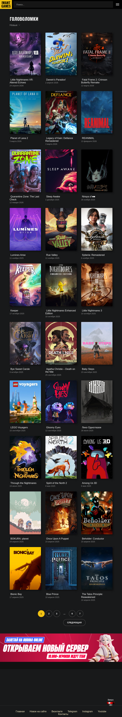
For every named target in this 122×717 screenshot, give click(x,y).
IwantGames (6, 4)
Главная (14, 711)
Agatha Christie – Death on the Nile (60, 392)
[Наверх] (111, 704)
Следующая (74, 659)
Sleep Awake (51, 207)
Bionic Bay (15, 631)
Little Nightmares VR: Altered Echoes (24, 84)
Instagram (79, 711)
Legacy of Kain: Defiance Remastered (57, 146)
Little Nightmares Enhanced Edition (59, 330)
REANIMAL (87, 145)
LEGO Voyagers (18, 453)
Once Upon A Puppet (55, 571)
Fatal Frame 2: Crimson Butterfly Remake (93, 84)
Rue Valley (50, 269)
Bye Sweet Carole (19, 391)
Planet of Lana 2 (18, 145)
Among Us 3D (88, 512)
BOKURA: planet (18, 571)
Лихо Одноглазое (90, 453)
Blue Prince (51, 631)
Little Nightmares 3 (90, 329)
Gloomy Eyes (52, 453)
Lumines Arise (17, 269)
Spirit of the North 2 (55, 512)
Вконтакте (50, 711)
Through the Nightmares (22, 512)
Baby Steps (87, 391)
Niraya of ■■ (87, 207)
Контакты (107, 711)
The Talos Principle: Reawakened (91, 632)
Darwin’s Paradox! (54, 83)
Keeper (13, 329)
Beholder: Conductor (91, 571)
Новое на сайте (31, 711)
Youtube (93, 711)
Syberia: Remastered (91, 269)
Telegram (64, 711)
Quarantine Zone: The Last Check (23, 208)
